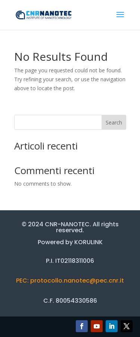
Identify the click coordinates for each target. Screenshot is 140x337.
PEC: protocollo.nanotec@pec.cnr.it (70, 280)
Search (114, 122)
